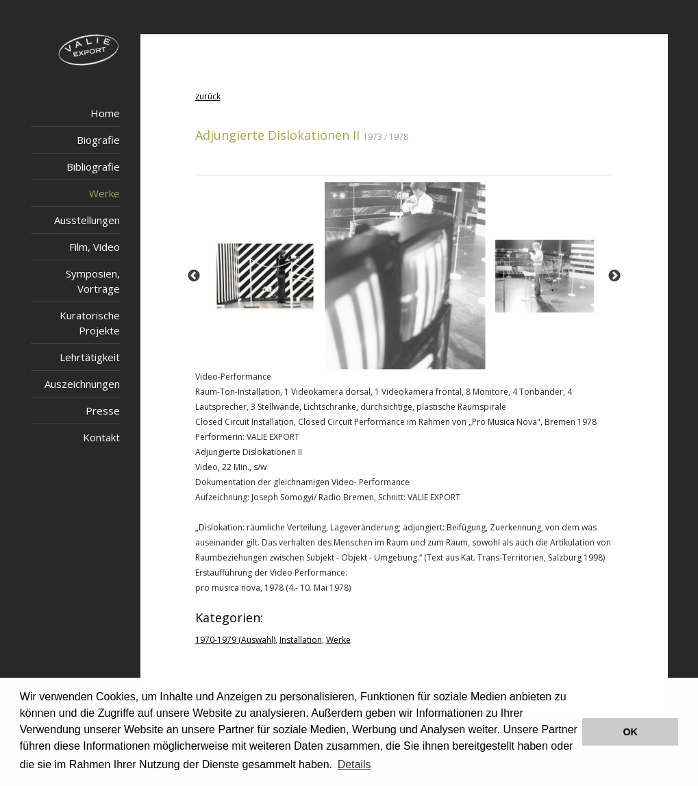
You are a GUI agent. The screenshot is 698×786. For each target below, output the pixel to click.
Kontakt (101, 437)
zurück (208, 96)
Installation (300, 640)
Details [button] (354, 764)
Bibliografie (93, 166)
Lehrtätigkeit (90, 357)
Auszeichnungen (82, 384)
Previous (194, 276)
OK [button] (630, 731)
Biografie (98, 140)
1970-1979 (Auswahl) (235, 640)
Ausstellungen (87, 220)
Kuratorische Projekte (90, 322)
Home (105, 113)
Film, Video (94, 247)
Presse (103, 410)
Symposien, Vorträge (93, 281)
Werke (104, 193)
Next (614, 276)
